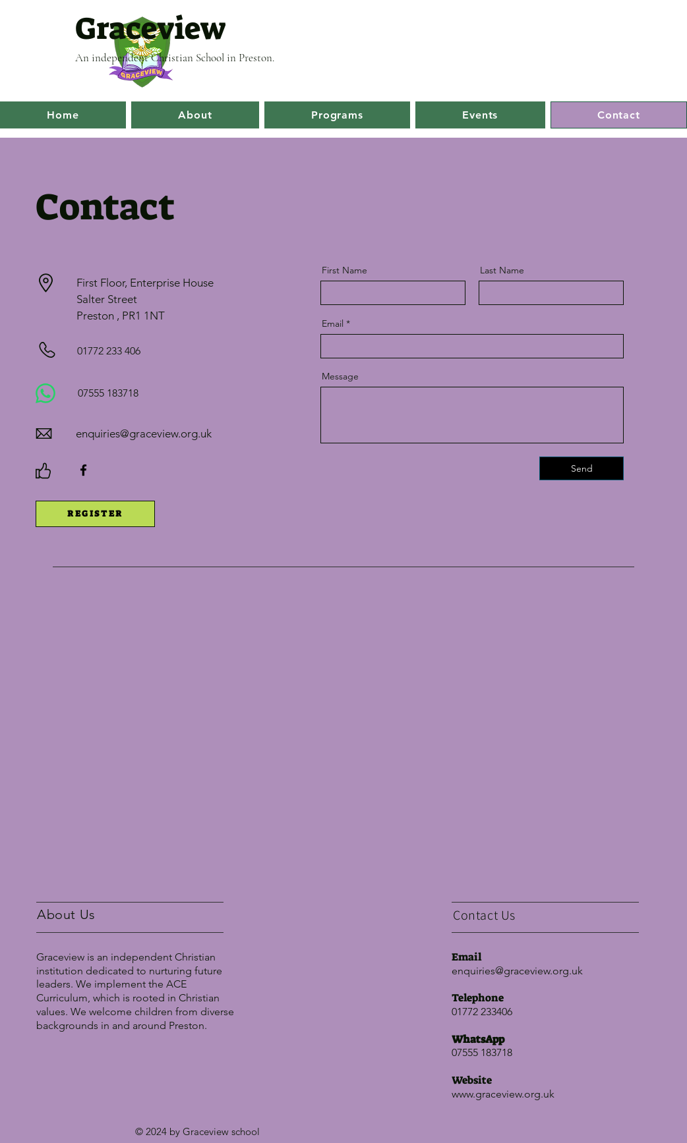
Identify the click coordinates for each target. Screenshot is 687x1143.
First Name (344, 270)
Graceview (150, 29)
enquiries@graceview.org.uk (144, 433)
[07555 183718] (118, 393)
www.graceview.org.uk (503, 1094)
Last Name (502, 270)
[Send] (581, 468)
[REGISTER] (95, 514)
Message (340, 376)
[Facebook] (83, 470)
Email (333, 323)
